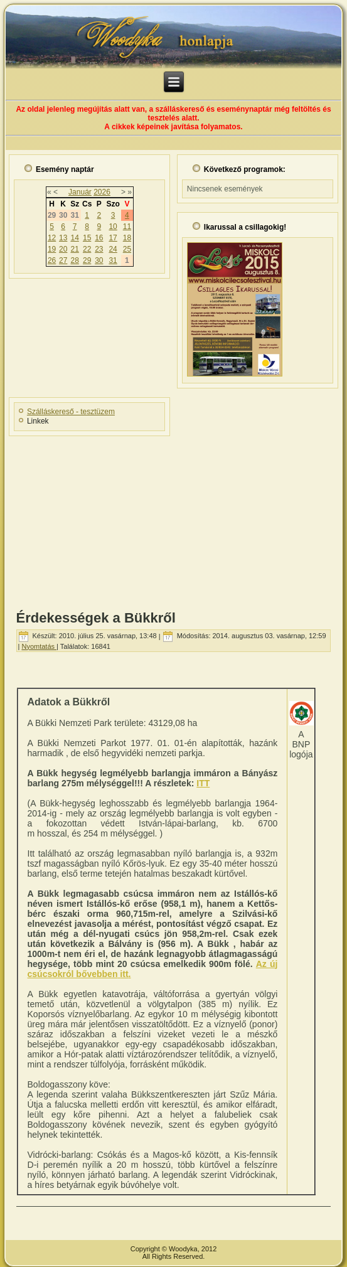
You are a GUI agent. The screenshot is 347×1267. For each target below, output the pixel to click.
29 (87, 260)
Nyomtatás (38, 646)
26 (52, 260)
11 (127, 226)
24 (113, 249)
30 (99, 260)
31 (113, 260)
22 (87, 249)
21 (74, 249)
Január (80, 192)
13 (63, 237)
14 (74, 237)
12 (52, 237)
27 (63, 260)
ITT (203, 783)
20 (63, 249)
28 (74, 260)
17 (113, 237)
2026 (101, 192)
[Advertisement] (173, 519)
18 (127, 237)
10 (113, 226)
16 (99, 237)
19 (52, 249)
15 (87, 237)
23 (99, 249)
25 (127, 249)
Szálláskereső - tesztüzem (71, 411)
